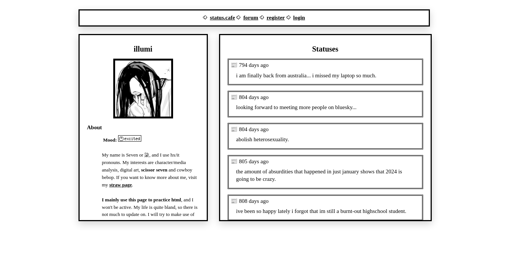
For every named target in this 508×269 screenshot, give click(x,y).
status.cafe (222, 18)
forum (250, 18)
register (276, 18)
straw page (120, 185)
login (299, 18)
